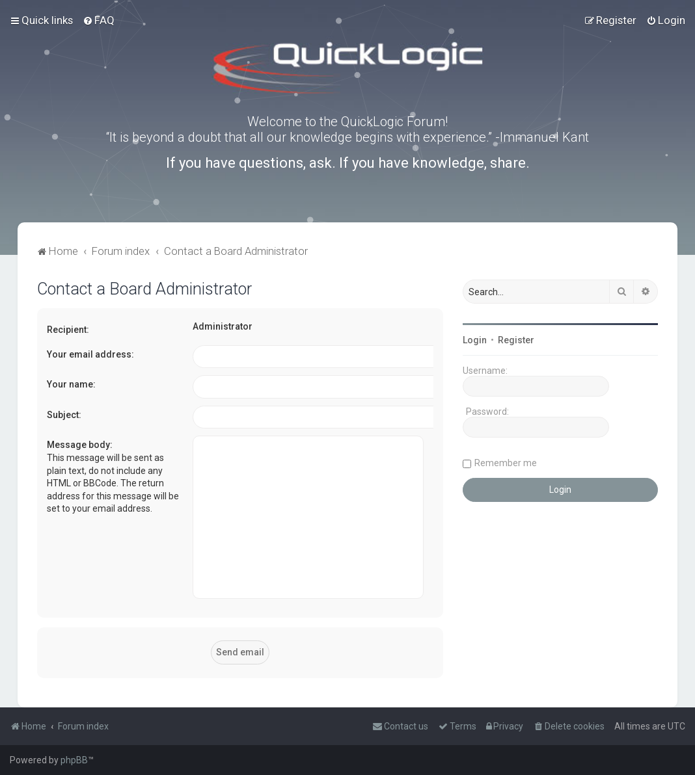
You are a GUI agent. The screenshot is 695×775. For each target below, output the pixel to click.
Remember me (505, 463)
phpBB (74, 760)
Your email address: (90, 354)
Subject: (64, 415)
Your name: (71, 384)
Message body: (80, 445)
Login (475, 340)
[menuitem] (99, 20)
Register (516, 340)
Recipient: (68, 329)
